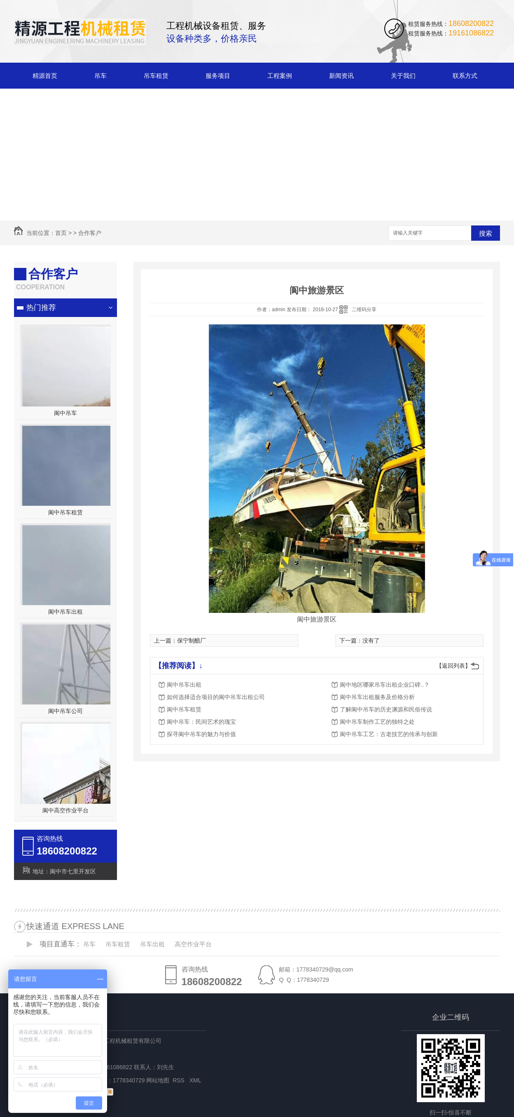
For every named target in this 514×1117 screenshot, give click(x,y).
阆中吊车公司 (65, 711)
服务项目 (218, 75)
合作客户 (89, 233)
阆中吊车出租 (65, 611)
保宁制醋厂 (191, 640)
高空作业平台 (193, 944)
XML (196, 1080)
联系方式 (465, 75)
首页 (61, 233)
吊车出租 (152, 944)
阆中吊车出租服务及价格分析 (377, 697)
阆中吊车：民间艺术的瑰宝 (201, 721)
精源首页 (45, 75)
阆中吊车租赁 (65, 512)
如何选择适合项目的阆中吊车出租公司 (216, 697)
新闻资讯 (341, 75)
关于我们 (403, 75)
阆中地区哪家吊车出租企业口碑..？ (385, 684)
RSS (179, 1080)
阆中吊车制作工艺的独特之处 (377, 721)
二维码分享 (364, 309)
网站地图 (157, 1080)
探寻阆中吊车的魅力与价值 (201, 734)
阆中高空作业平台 (65, 810)
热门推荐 (41, 307)
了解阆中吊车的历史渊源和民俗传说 (386, 709)
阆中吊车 (65, 413)
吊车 (100, 75)
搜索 (485, 233)
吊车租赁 (156, 75)
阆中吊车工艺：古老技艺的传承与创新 (389, 734)
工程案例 (279, 75)
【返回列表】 (453, 665)
